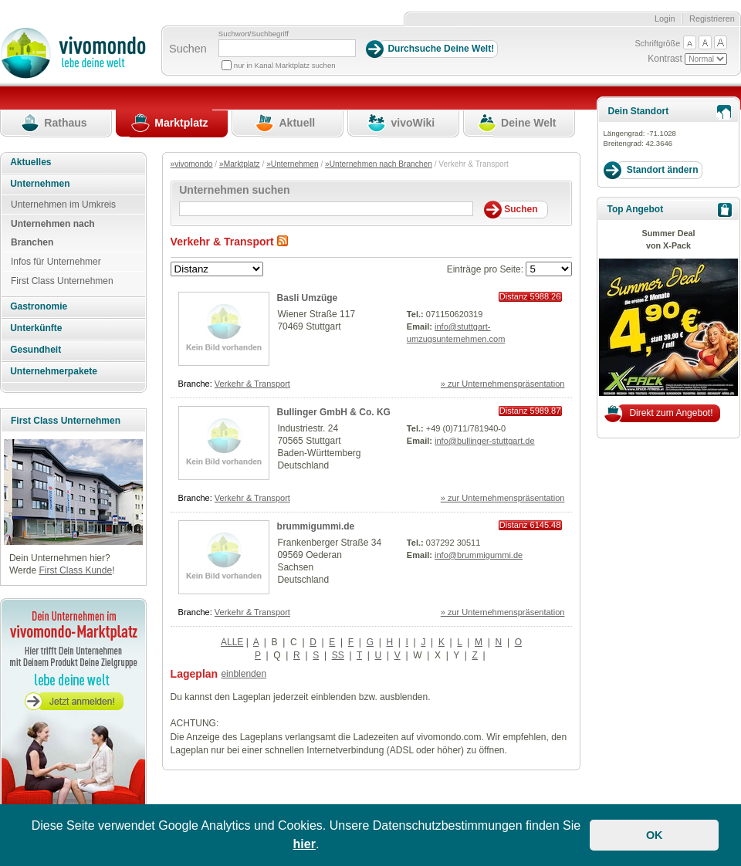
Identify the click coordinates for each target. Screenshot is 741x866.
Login (665, 18)
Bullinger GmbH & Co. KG (334, 412)
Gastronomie (38, 306)
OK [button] (654, 835)
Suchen (188, 48)
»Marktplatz (239, 164)
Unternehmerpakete (53, 371)
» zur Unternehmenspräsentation (503, 383)
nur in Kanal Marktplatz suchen (285, 65)
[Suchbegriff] (287, 48)
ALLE (232, 642)
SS (338, 655)
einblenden (243, 673)
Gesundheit (35, 349)
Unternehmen (39, 183)
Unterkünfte (36, 328)
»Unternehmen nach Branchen (378, 164)
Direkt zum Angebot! (670, 413)
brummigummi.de (316, 526)
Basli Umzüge (307, 298)
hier (304, 844)
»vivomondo (192, 164)
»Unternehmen (292, 164)
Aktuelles (30, 162)
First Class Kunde (75, 570)
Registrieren (712, 18)
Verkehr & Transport (252, 383)
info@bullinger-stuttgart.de (485, 440)
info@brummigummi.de (479, 555)
